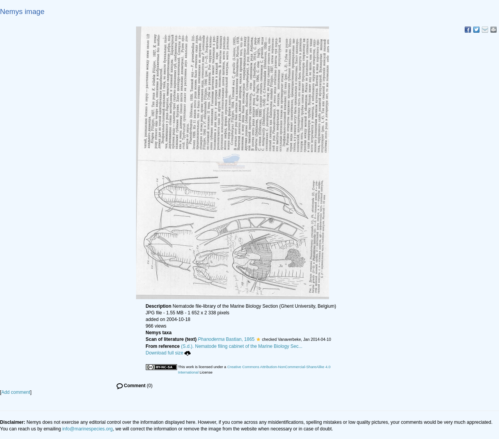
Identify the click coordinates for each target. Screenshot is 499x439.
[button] (258, 339)
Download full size (168, 353)
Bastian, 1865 (226, 339)
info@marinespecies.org (87, 429)
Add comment (15, 392)
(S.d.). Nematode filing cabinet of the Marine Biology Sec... (242, 346)
